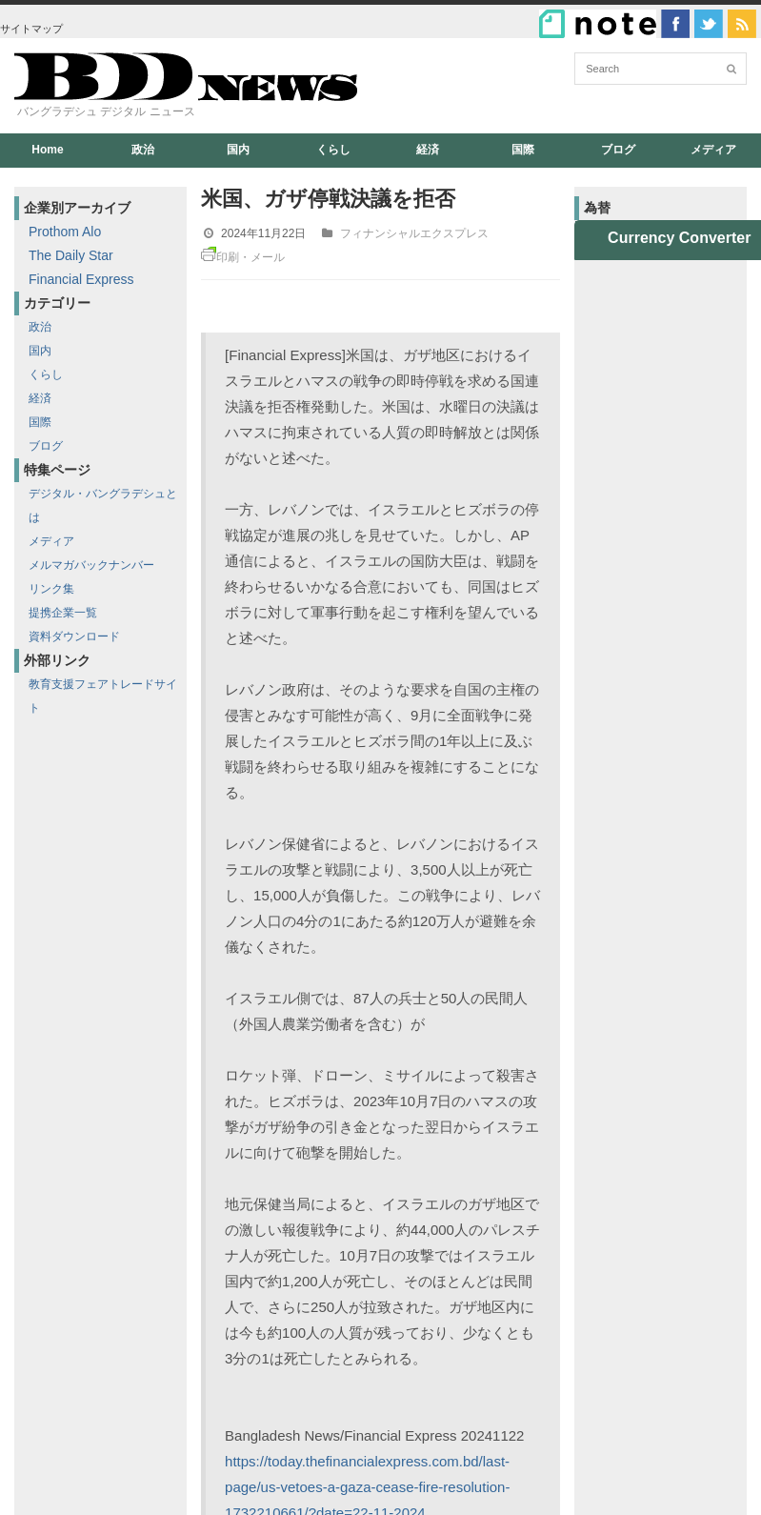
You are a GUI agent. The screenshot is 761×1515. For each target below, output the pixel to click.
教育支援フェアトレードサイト (103, 696)
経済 (427, 149)
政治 (142, 149)
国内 (238, 149)
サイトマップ (31, 28)
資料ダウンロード (74, 636)
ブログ (618, 149)
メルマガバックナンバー (91, 565)
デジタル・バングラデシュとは (103, 505)
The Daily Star (71, 255)
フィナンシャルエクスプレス (414, 233)
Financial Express (81, 279)
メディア (713, 149)
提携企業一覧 (63, 612)
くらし (333, 149)
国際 (522, 149)
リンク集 (51, 589)
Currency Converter (679, 238)
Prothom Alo (65, 231)
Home (47, 149)
